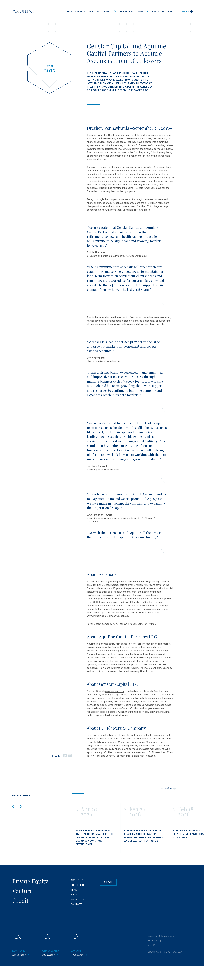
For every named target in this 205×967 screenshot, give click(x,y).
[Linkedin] (65, 755)
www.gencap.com (114, 691)
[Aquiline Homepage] (23, 11)
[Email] (70, 755)
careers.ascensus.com (130, 612)
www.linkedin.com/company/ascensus (107, 615)
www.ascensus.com (157, 609)
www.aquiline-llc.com (141, 671)
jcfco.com (150, 755)
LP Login (108, 882)
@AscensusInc (135, 623)
